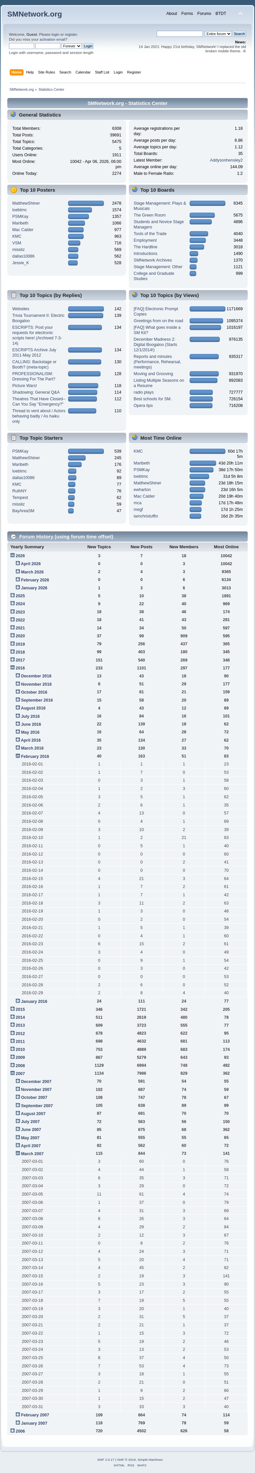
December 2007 (36, 1081)
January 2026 (34, 588)
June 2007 (31, 1129)
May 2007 (30, 1138)
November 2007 (36, 1089)
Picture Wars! (24, 385)
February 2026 (35, 580)
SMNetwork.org (34, 14)
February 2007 (35, 1415)
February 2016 (35, 756)
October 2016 (34, 692)
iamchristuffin (146, 516)
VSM (16, 243)
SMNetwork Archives (153, 260)
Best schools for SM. (153, 399)
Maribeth (20, 223)
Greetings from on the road (158, 321)
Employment (145, 240)
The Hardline (145, 247)
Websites (20, 309)
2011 (20, 1041)
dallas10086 (23, 256)
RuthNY (19, 491)
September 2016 (37, 700)
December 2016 (36, 676)
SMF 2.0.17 (106, 1459)
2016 (20, 668)
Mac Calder (23, 229)
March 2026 (32, 572)
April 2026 (31, 564)
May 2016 (30, 732)
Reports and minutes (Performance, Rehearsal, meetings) (157, 361)
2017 (20, 660)
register (71, 34)
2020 (20, 636)
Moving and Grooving (153, 373)
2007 (20, 1073)
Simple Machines (150, 1459)
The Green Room (150, 215)
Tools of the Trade (150, 233)
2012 (20, 1033)
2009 (20, 1057)
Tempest (20, 497)
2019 (20, 644)
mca (138, 503)
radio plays (144, 392)
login (55, 34)
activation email (52, 39)
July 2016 (30, 716)
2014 (20, 1017)
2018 (20, 652)
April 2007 (31, 1146)
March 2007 (32, 1154)
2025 (20, 596)
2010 (20, 1049)
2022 (20, 620)
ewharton (142, 489)
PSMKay (20, 216)
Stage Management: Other (158, 267)
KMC (17, 236)
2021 (20, 628)
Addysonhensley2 (226, 160)
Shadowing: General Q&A (36, 392)
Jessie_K (20, 263)
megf (138, 509)
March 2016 (32, 748)
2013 (20, 1025)
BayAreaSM (23, 511)
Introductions (145, 253)
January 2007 (34, 1423)
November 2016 (36, 684)
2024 (20, 604)
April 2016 (31, 740)
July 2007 (30, 1121)
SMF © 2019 (126, 1459)
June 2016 (31, 724)
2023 (20, 612)
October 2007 (34, 1097)
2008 (20, 1065)
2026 (20, 556)
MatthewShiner (26, 203)
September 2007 (37, 1106)
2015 (20, 1009)
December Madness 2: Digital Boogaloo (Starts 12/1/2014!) (155, 344)
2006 (20, 1431)
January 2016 (34, 1001)
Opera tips (143, 405)
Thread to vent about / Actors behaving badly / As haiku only (38, 416)
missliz (18, 249)
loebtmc (19, 210)
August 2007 (33, 1113)
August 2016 (33, 708)
